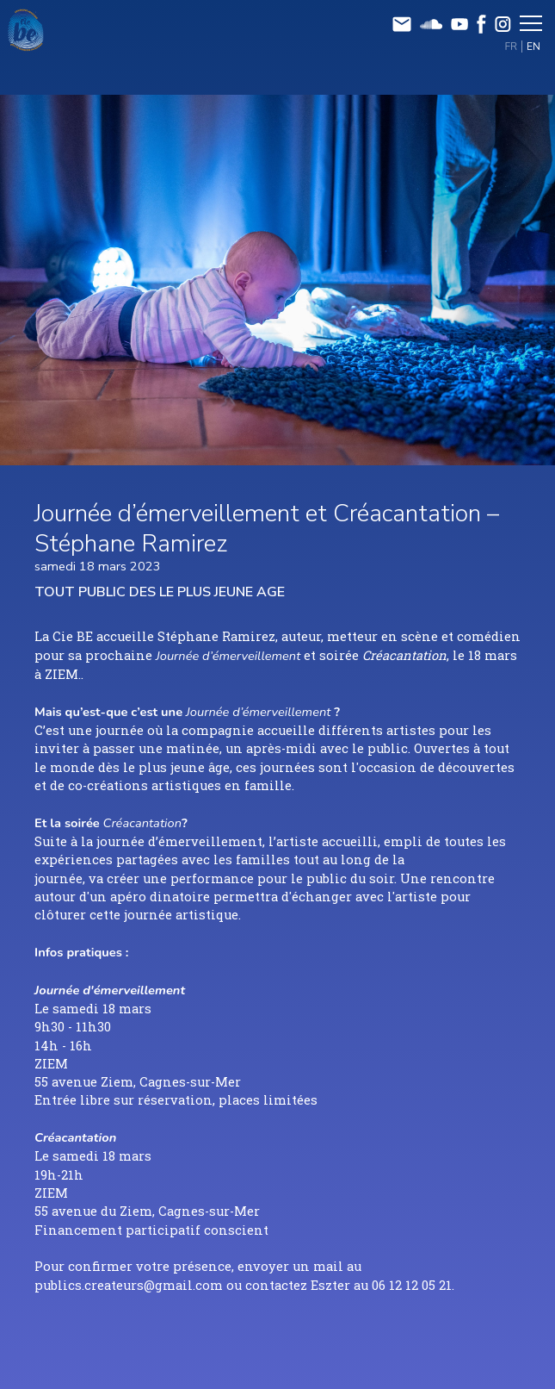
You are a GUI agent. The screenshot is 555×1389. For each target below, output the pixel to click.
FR (511, 46)
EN (533, 46)
